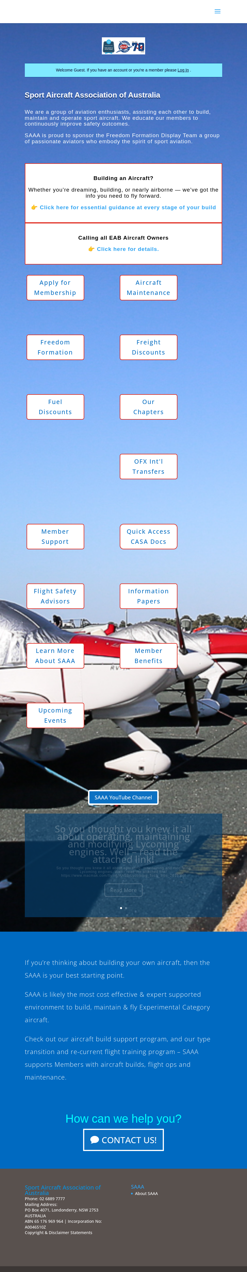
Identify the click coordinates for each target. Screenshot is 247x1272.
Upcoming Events (55, 715)
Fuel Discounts (55, 407)
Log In (183, 70)
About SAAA (146, 1193)
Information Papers (148, 596)
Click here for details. (128, 249)
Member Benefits (148, 656)
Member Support (55, 536)
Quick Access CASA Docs (149, 536)
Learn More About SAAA (55, 656)
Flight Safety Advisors (55, 596)
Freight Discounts (148, 347)
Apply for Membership (55, 287)
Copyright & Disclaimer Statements (58, 1232)
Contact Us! (129, 1140)
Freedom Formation (55, 347)
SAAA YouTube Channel (123, 797)
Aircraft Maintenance (149, 287)
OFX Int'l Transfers (148, 466)
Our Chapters (148, 407)
